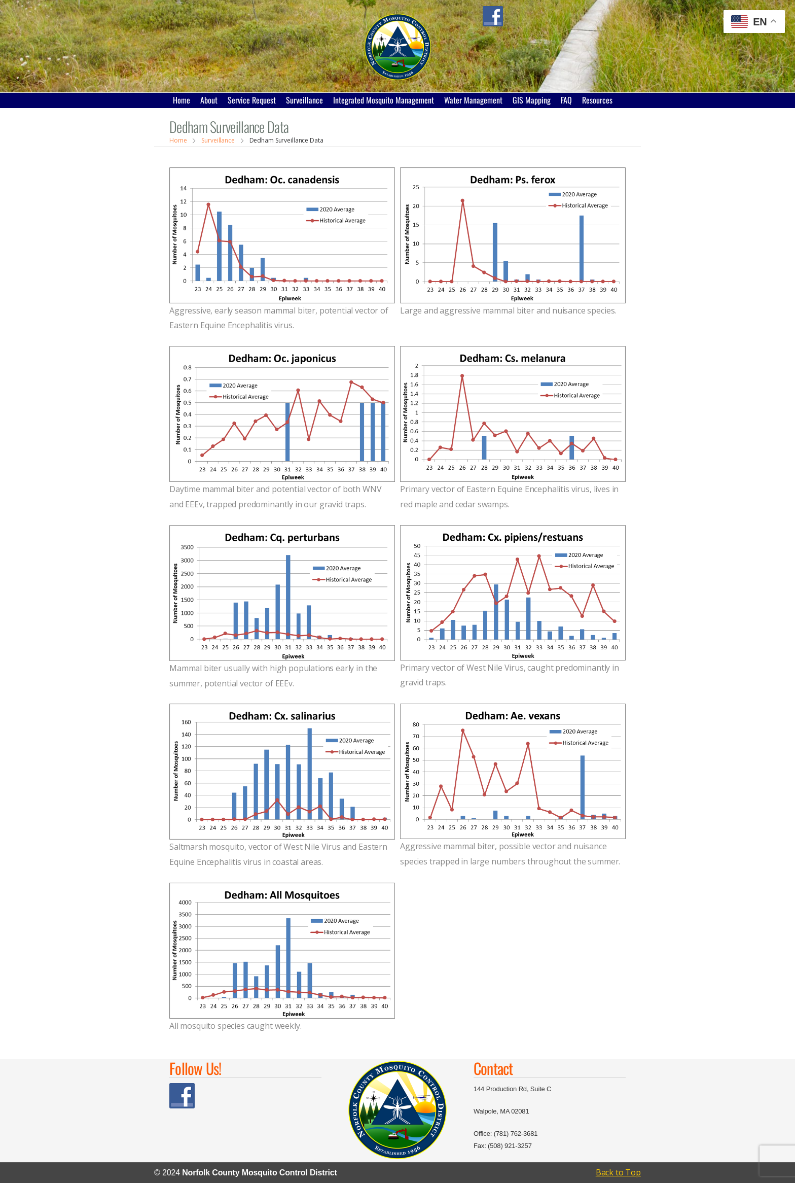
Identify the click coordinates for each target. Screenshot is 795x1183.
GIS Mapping (532, 100)
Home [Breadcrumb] (178, 140)
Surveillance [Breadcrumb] (218, 140)
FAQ (566, 100)
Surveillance (304, 100)
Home (181, 100)
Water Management (473, 100)
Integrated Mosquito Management (383, 100)
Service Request (252, 100)
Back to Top (618, 1172)
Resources (597, 100)
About (209, 100)
